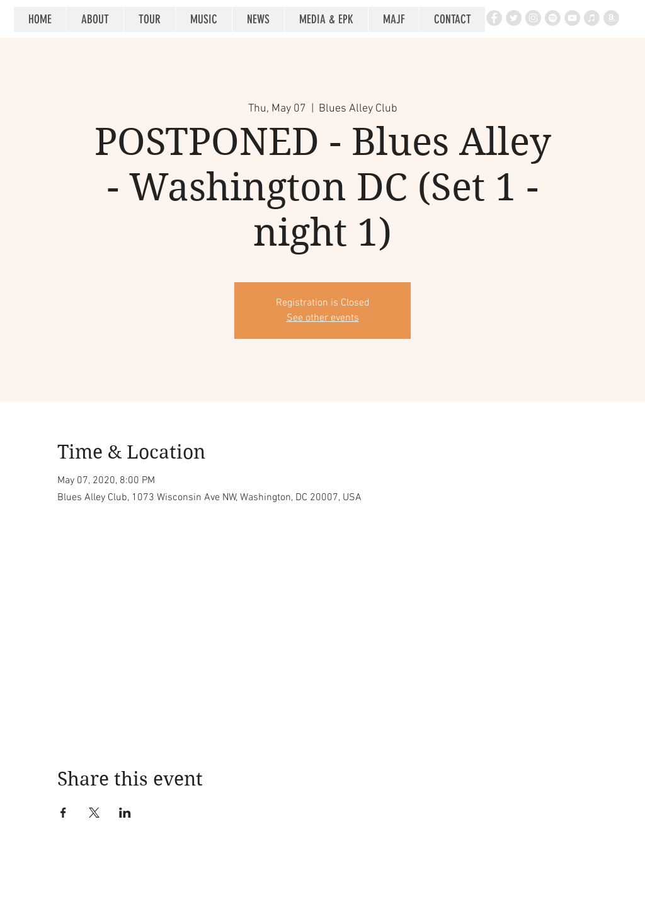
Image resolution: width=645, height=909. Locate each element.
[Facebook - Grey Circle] (494, 18)
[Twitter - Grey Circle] (514, 18)
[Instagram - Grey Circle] (533, 18)
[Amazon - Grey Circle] (611, 18)
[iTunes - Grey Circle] (592, 18)
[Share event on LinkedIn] (125, 813)
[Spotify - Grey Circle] (553, 18)
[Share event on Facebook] (63, 813)
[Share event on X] (94, 813)
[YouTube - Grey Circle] (572, 18)
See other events (323, 318)
